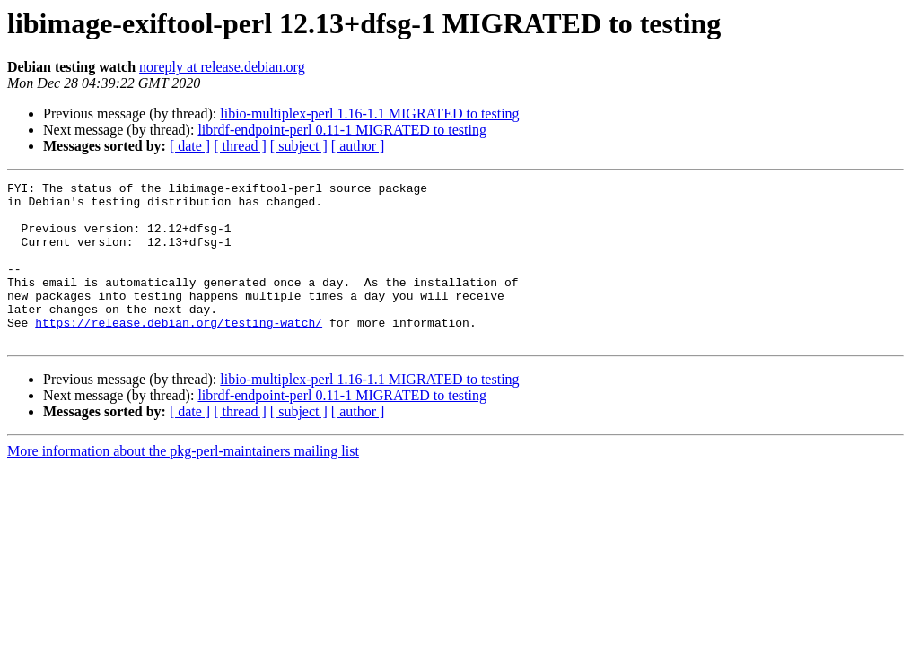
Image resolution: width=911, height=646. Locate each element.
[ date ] (190, 145)
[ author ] (358, 145)
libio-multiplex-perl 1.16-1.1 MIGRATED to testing (369, 113)
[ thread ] (240, 145)
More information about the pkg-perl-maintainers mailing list (183, 483)
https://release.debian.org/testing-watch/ (178, 352)
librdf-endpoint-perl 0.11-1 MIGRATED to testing (341, 129)
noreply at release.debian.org (222, 66)
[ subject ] (299, 145)
